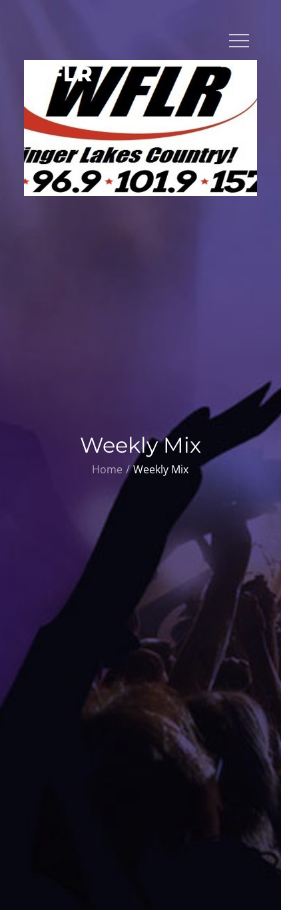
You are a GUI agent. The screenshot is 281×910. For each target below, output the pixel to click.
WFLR (58, 74)
